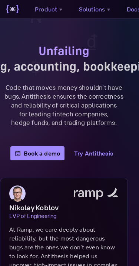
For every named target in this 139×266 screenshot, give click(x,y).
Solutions (95, 9)
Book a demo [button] (43, 153)
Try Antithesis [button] (99, 153)
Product (49, 9)
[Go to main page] (12, 9)
